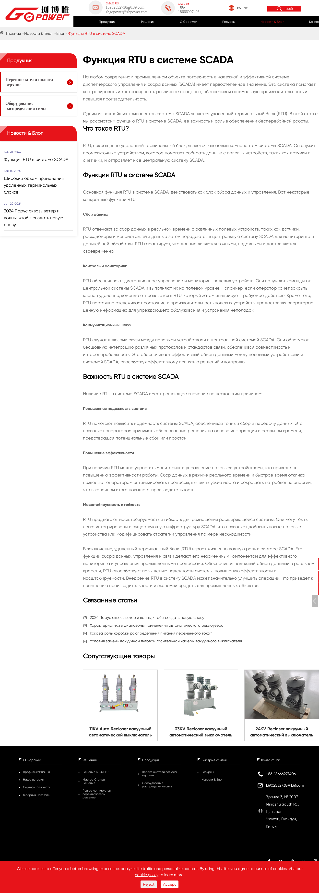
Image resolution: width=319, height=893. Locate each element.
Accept (169, 884)
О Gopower (188, 22)
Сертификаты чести (36, 787)
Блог (60, 33)
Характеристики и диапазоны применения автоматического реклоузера (157, 625)
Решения (147, 22)
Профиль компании (36, 772)
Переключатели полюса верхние (29, 82)
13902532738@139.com (285, 785)
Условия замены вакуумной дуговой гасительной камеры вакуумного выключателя (166, 641)
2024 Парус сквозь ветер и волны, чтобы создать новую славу (147, 617)
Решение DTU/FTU (95, 772)
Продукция (107, 22)
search (289, 8)
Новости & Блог (272, 22)
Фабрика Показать (36, 795)
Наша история (33, 779)
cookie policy (146, 874)
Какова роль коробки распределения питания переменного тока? (151, 633)
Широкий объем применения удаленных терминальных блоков (34, 185)
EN (239, 8)
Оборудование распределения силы (26, 106)
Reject (148, 884)
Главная (13, 33)
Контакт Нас (271, 760)
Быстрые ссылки (214, 760)
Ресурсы (228, 22)
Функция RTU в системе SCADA (96, 33)
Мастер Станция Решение (94, 781)
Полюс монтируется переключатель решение (97, 794)
